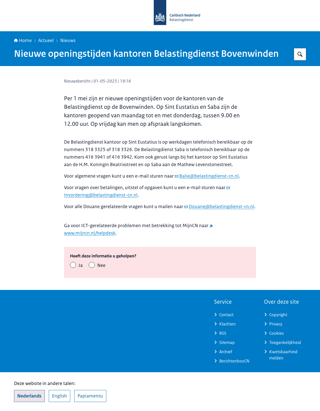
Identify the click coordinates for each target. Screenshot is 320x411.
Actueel (46, 41)
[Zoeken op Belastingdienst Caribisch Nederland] (300, 54)
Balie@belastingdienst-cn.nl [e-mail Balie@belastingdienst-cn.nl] (207, 176)
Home (23, 41)
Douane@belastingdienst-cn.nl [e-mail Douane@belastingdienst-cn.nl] (219, 207)
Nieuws (68, 41)
